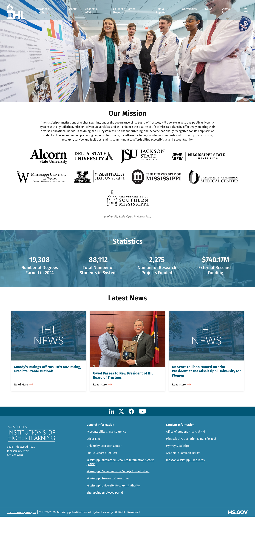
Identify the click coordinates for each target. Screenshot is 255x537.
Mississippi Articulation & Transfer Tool (191, 459)
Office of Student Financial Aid (185, 452)
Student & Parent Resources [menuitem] (125, 12)
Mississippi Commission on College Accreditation (118, 491)
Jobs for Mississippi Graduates (185, 480)
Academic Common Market (183, 473)
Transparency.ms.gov (21, 533)
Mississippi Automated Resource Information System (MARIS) (120, 482)
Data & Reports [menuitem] (160, 12)
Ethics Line (94, 459)
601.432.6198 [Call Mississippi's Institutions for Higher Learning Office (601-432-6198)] (15, 475)
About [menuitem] (75, 10)
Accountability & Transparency (106, 452)
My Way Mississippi (178, 466)
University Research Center (104, 466)
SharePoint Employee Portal (105, 513)
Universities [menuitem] (188, 10)
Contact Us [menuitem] (224, 12)
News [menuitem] (207, 10)
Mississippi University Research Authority (113, 506)
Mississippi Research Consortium (108, 498)
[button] (244, 11)
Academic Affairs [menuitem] (93, 12)
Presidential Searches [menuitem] (45, 12)
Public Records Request (102, 473)
